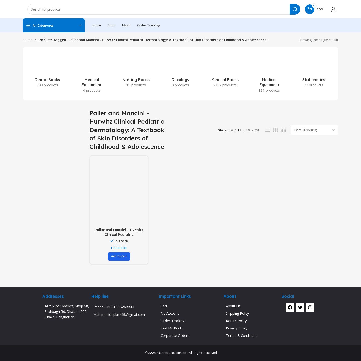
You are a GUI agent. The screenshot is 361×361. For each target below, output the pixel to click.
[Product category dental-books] (47, 71)
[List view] (267, 130)
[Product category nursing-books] (136, 71)
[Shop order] (314, 130)
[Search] (163, 9)
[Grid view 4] (283, 130)
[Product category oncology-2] (181, 71)
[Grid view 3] (275, 130)
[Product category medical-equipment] (269, 73)
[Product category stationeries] (314, 71)
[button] (119, 256)
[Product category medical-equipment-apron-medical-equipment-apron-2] (92, 73)
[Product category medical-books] (225, 71)
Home (28, 39)
